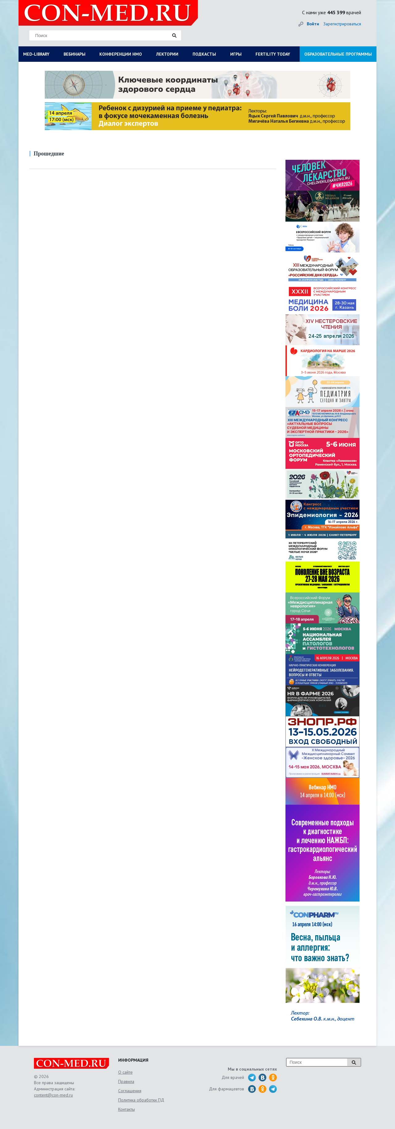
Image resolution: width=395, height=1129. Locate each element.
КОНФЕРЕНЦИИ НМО (120, 54)
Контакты (126, 1109)
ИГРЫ (236, 54)
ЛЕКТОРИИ (167, 54)
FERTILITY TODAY (273, 54)
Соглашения (129, 1090)
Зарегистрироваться (342, 24)
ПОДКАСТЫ (204, 54)
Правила (126, 1081)
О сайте (125, 1072)
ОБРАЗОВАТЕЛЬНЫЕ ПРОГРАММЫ (338, 54)
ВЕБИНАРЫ (74, 54)
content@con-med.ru (53, 1095)
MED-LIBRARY (36, 54)
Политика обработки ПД (141, 1100)
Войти (313, 24)
